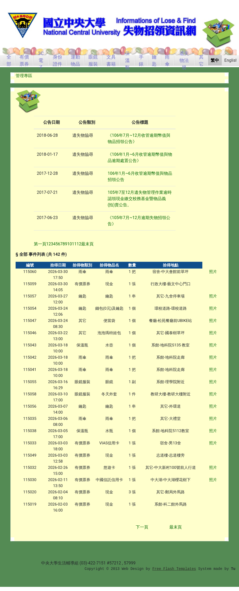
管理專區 (24, 75)
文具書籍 (111, 60)
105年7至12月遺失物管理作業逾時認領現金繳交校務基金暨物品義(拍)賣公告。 (140, 198)
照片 (213, 271)
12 (78, 243)
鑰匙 (154, 60)
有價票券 (24, 60)
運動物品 (75, 60)
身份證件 (57, 60)
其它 (201, 60)
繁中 (215, 60)
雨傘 (167, 60)
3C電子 (41, 60)
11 (74, 243)
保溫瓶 (127, 60)
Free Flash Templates (174, 569)
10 (69, 243)
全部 (9, 60)
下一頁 (142, 527)
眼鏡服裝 (93, 60)
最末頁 (175, 527)
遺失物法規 (184, 60)
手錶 (141, 60)
